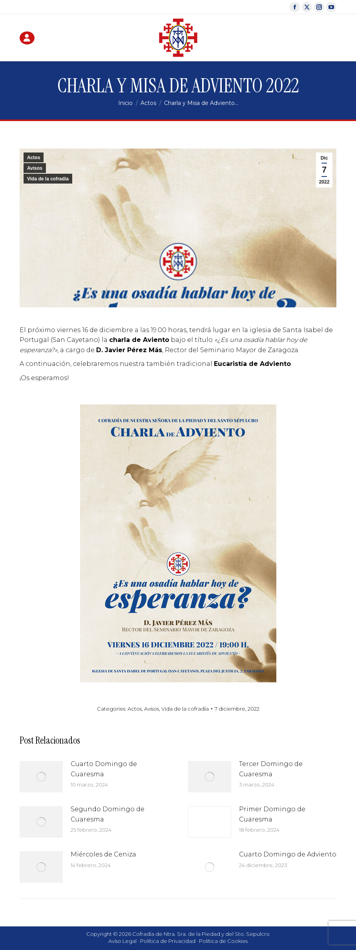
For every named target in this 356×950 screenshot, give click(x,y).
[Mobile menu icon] (328, 38)
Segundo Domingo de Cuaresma (107, 814)
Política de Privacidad (167, 941)
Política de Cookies (223, 941)
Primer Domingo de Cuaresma (272, 814)
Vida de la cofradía (48, 179)
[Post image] (41, 776)
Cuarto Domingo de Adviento (287, 854)
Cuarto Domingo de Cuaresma (104, 769)
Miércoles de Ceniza (103, 854)
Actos (33, 157)
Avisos (34, 168)
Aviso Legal (122, 941)
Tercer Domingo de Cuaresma (271, 769)
